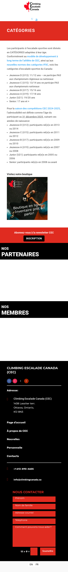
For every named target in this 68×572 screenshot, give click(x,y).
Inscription (34, 238)
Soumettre (47, 551)
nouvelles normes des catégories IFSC (27, 64)
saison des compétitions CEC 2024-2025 (37, 108)
